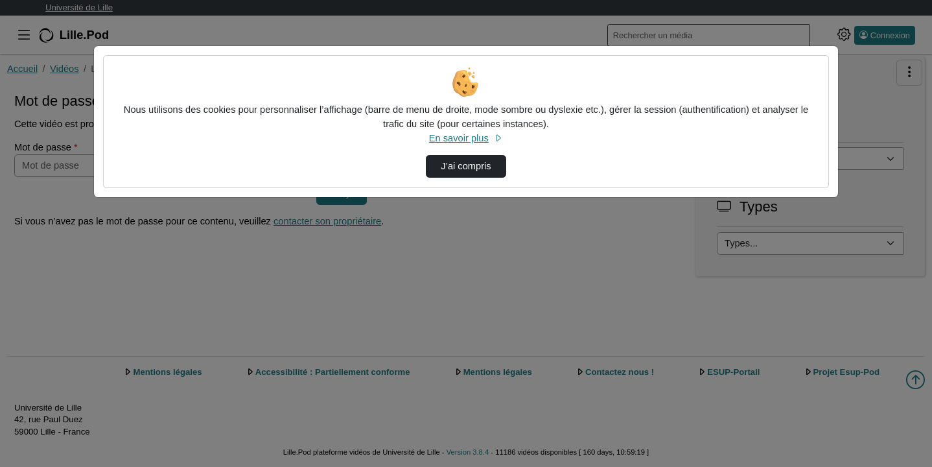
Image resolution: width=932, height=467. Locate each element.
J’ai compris (466, 166)
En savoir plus (466, 138)
